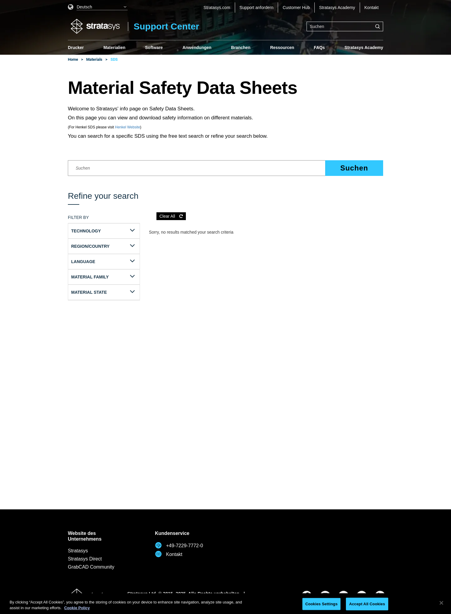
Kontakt (372, 7)
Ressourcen (282, 47)
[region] (225, 603)
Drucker (76, 47)
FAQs (319, 47)
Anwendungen (197, 47)
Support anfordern (257, 7)
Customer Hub (296, 7)
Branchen (241, 47)
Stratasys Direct (85, 558)
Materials (94, 59)
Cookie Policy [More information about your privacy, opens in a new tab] (77, 608)
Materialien (114, 47)
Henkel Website (127, 127)
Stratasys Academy (337, 7)
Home (73, 59)
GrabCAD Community (91, 566)
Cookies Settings (321, 604)
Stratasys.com (217, 7)
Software (154, 47)
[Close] (441, 602)
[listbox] (98, 7)
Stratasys (78, 550)
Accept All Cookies (367, 604)
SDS (114, 59)
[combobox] (345, 26)
